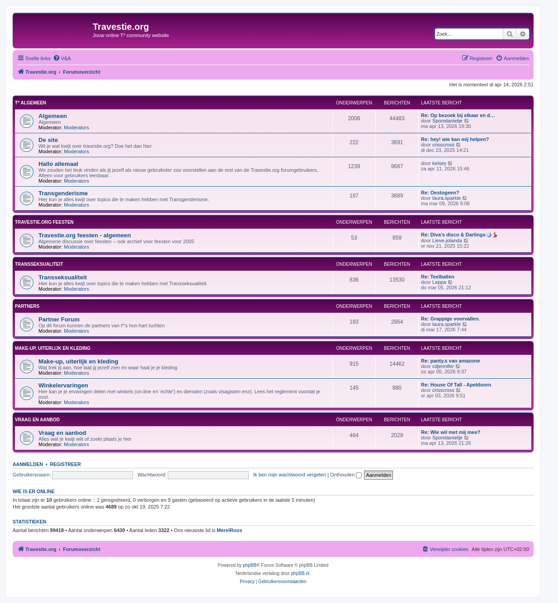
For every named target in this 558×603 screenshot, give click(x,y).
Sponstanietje (447, 120)
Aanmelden (28, 464)
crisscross (443, 144)
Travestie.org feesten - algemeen (84, 235)
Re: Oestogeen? (440, 192)
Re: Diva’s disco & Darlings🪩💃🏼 (459, 234)
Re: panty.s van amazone (450, 360)
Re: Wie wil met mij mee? (450, 432)
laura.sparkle (446, 198)
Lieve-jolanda (447, 240)
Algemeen (52, 116)
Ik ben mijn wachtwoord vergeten (289, 474)
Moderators (76, 127)
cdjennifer (443, 366)
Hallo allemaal (58, 163)
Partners (27, 306)
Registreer (65, 464)
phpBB (249, 565)
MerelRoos (229, 530)
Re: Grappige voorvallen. (450, 318)
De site (48, 140)
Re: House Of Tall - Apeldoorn (456, 384)
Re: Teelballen (437, 276)
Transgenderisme (63, 193)
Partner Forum (59, 319)
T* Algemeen (30, 102)
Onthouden (346, 474)
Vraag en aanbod (37, 419)
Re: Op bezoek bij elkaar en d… (458, 115)
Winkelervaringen (63, 385)
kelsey (439, 163)
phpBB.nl (300, 573)
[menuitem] (62, 58)
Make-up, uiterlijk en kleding (52, 348)
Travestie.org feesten (44, 222)
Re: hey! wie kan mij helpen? (455, 139)
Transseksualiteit (39, 264)
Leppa (439, 282)
